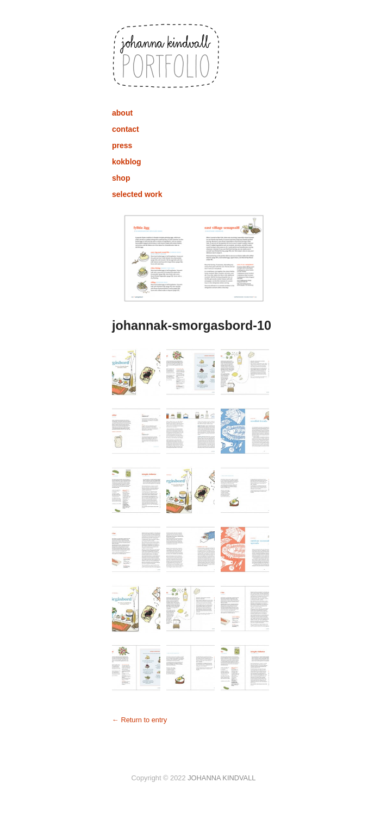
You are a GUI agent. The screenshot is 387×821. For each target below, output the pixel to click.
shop (121, 178)
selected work (137, 194)
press (122, 145)
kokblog (126, 162)
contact (125, 129)
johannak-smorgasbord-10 (191, 326)
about (122, 113)
